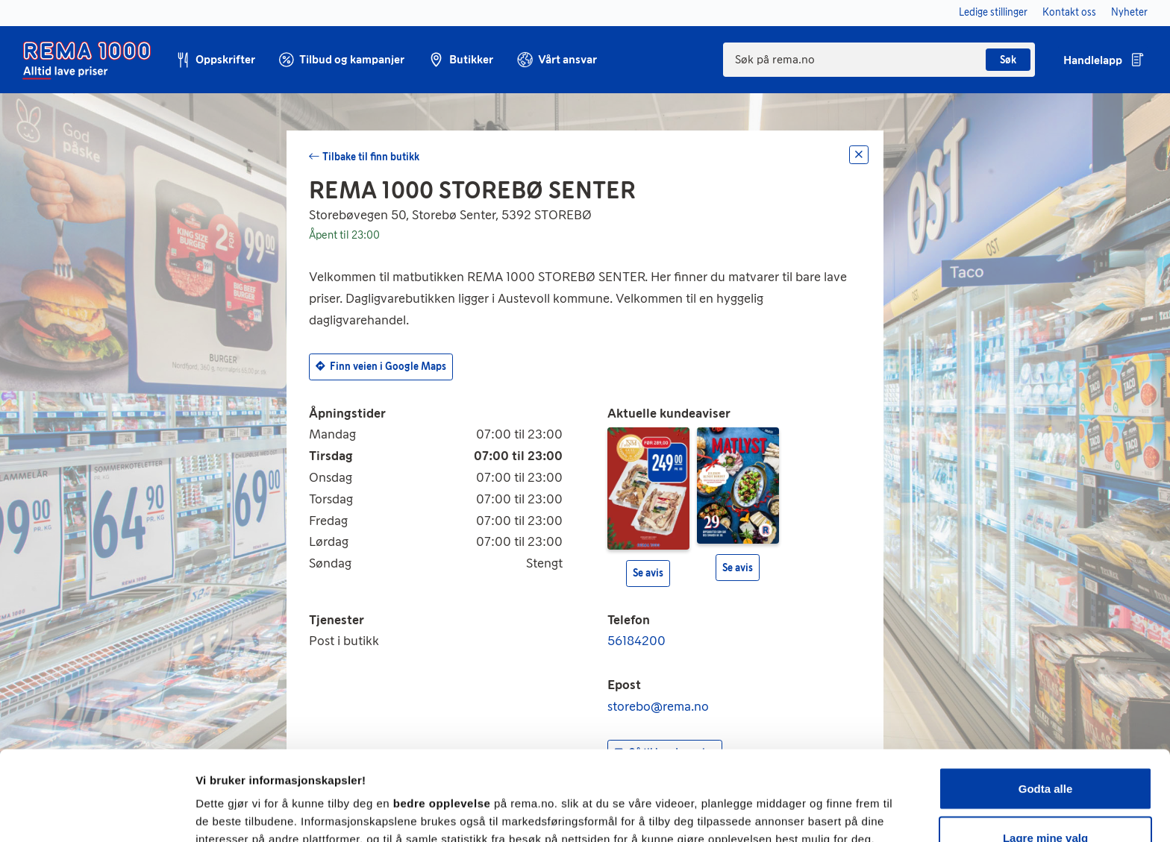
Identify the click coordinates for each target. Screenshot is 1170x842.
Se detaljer (802, 803)
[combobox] (879, 60)
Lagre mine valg (1045, 753)
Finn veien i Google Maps (381, 366)
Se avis (648, 573)
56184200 (636, 640)
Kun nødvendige (1045, 802)
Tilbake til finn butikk (370, 157)
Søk (1008, 60)
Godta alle (1046, 704)
